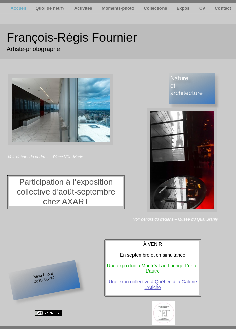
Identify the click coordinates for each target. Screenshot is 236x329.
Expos (184, 8)
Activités (83, 8)
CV (202, 8)
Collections (156, 8)
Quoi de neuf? (51, 8)
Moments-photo (119, 8)
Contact (223, 8)
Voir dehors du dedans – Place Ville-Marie (45, 157)
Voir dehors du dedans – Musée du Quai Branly (175, 219)
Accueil (18, 8)
